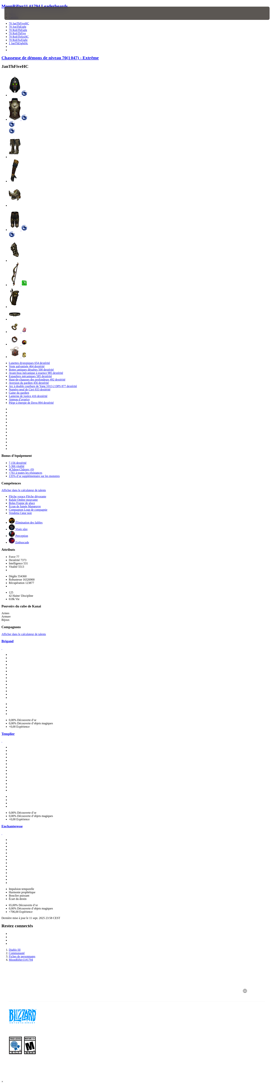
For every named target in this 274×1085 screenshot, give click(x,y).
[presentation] (18, 13)
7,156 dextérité (17, 462)
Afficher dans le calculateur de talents (23, 490)
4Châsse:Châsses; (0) (21, 469)
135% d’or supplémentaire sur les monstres (34, 476)
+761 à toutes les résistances (25, 472)
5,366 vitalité (16, 466)
